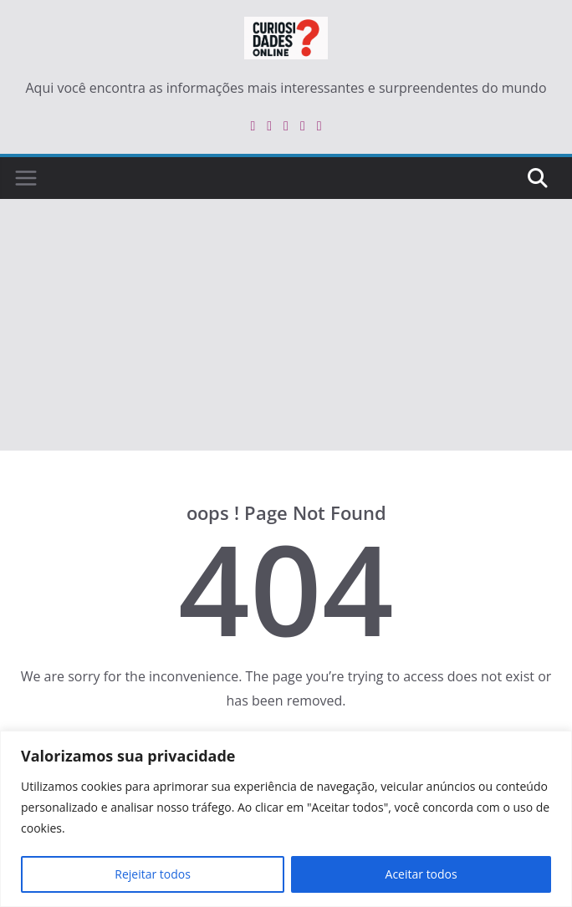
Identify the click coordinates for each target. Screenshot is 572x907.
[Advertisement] (286, 325)
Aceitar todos (421, 874)
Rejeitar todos (153, 874)
